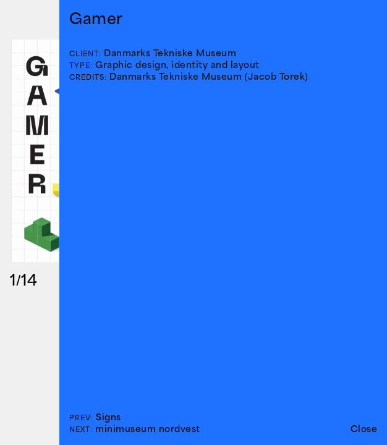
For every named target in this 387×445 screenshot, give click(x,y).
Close (364, 428)
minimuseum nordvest (147, 428)
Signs (108, 417)
